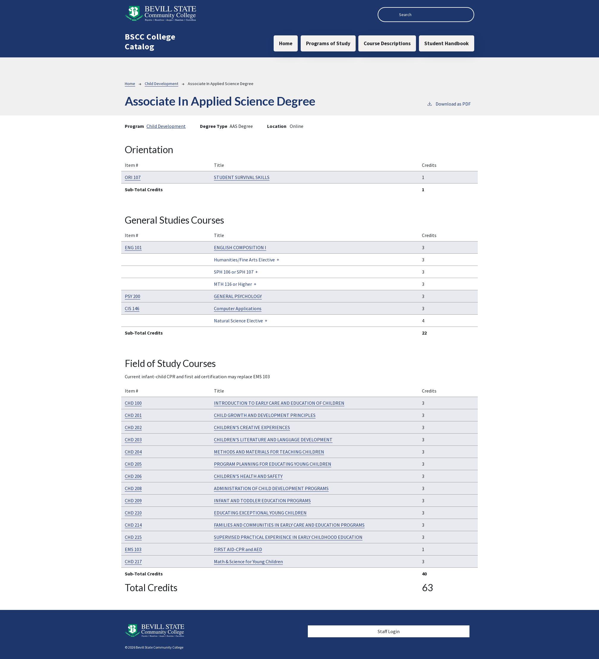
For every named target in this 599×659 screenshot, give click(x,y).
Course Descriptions (387, 43)
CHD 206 (133, 476)
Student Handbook (446, 43)
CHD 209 (133, 500)
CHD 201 (133, 415)
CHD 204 (133, 452)
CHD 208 (133, 488)
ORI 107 (133, 177)
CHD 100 (133, 403)
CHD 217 (133, 561)
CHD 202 (133, 427)
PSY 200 (132, 296)
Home (285, 43)
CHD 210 (133, 513)
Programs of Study (328, 43)
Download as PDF (449, 103)
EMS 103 (133, 549)
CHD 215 (133, 537)
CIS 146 (132, 308)
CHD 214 (133, 525)
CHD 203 (133, 440)
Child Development (161, 83)
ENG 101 (133, 247)
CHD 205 (133, 464)
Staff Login (389, 631)
